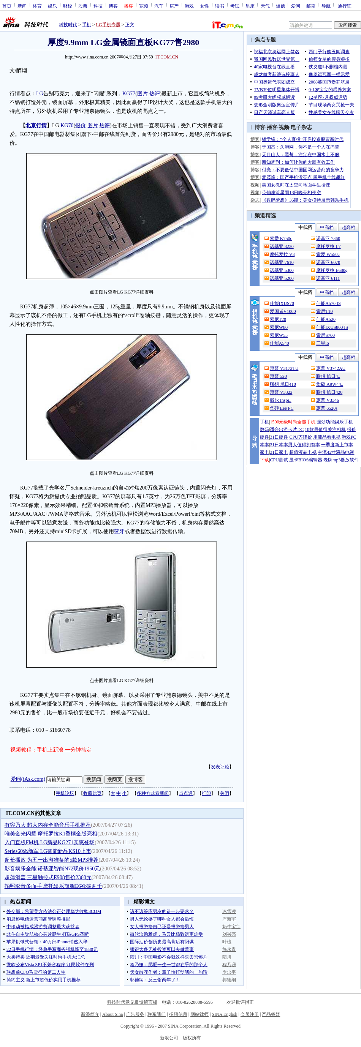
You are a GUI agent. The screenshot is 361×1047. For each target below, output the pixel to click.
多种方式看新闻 (153, 793)
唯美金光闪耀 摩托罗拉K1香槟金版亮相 (51, 834)
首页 (6, 5)
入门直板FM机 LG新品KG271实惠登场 (50, 842)
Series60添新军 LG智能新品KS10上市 (48, 851)
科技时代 (68, 24)
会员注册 (250, 1014)
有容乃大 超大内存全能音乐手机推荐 (48, 825)
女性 (204, 5)
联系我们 (156, 1014)
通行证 (345, 5)
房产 (174, 5)
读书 (219, 5)
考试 (234, 5)
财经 (67, 5)
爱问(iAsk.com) (28, 779)
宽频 (143, 5)
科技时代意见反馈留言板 (132, 1002)
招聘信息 (178, 1014)
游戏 (189, 5)
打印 (206, 793)
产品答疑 (271, 1014)
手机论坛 (65, 793)
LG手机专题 (108, 24)
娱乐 (52, 5)
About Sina (112, 1014)
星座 (250, 5)
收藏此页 (92, 793)
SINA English (224, 1014)
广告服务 (135, 1014)
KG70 (66, 125)
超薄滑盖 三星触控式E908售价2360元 (48, 877)
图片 (142, 93)
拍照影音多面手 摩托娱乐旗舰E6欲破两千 (53, 886)
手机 (86, 24)
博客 (113, 5)
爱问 (295, 5)
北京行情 (36, 125)
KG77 (128, 93)
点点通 (186, 793)
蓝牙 (119, 531)
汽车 (158, 5)
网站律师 (199, 1014)
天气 (265, 5)
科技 (98, 5)
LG (39, 93)
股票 (82, 5)
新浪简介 (90, 1014)
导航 (326, 5)
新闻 (22, 5)
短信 (280, 5)
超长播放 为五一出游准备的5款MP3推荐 (52, 860)
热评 (154, 93)
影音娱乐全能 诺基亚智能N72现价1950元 (52, 869)
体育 (37, 5)
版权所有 (192, 1038)
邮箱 (310, 5)
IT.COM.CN (166, 57)
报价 (80, 125)
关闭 (224, 793)
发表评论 (220, 766)
